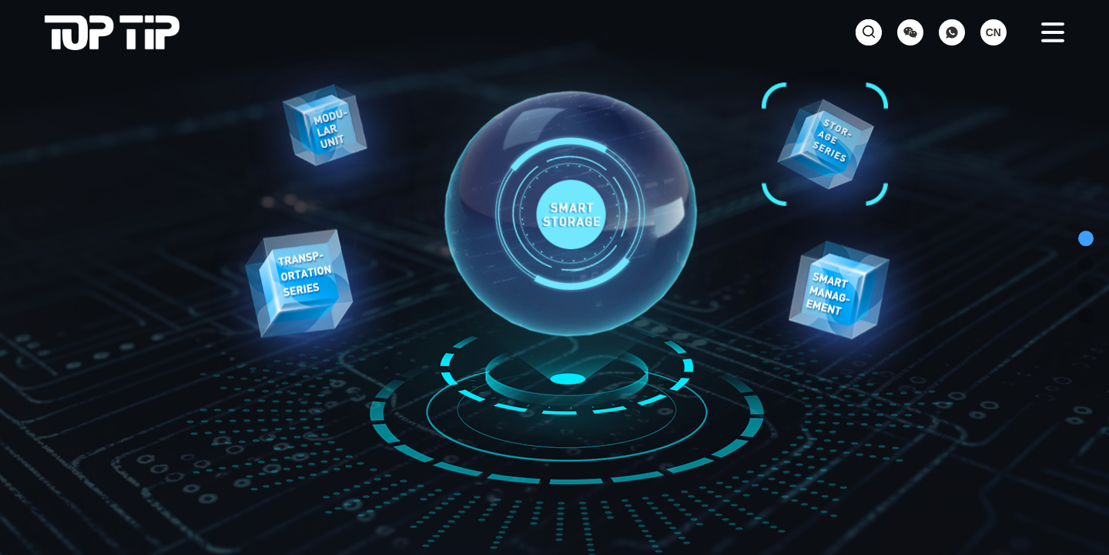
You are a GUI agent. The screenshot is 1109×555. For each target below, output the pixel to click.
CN (993, 32)
